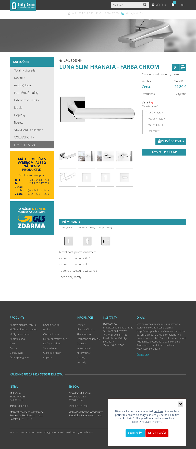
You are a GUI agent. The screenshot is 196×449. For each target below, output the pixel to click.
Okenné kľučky (51, 334)
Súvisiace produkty (164, 152)
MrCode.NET (86, 432)
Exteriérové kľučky (26, 100)
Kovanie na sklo (51, 324)
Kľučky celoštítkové (20, 334)
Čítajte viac (143, 354)
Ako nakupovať (84, 334)
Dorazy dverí (16, 352)
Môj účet (160, 5)
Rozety (18, 122)
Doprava (81, 343)
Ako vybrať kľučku (135, 13)
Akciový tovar (23, 85)
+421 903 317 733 (38, 183)
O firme (81, 324)
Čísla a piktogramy (19, 357)
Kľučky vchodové (51, 343)
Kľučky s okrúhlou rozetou (23, 329)
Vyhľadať (145, 5)
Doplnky (19, 115)
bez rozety (154, 131)
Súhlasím (135, 433)
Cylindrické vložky (52, 352)
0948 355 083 (21, 406)
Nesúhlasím (157, 433)
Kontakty (81, 362)
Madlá (18, 107)
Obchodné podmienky (88, 338)
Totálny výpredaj (25, 70)
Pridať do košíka (172, 141)
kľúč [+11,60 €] (156, 112)
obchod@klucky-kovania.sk (34, 190)
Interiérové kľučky (26, 93)
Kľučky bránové (18, 338)
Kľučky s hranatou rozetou (23, 324)
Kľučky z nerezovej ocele (56, 338)
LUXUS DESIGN (24, 145)
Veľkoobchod (84, 348)
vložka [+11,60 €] (157, 118)
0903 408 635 (80, 406)
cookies (158, 411)
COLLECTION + (24, 137)
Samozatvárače (51, 348)
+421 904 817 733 (82, 13)
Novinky (81, 357)
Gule (12, 343)
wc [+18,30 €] (156, 124)
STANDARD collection (28, 130)
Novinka (19, 78)
